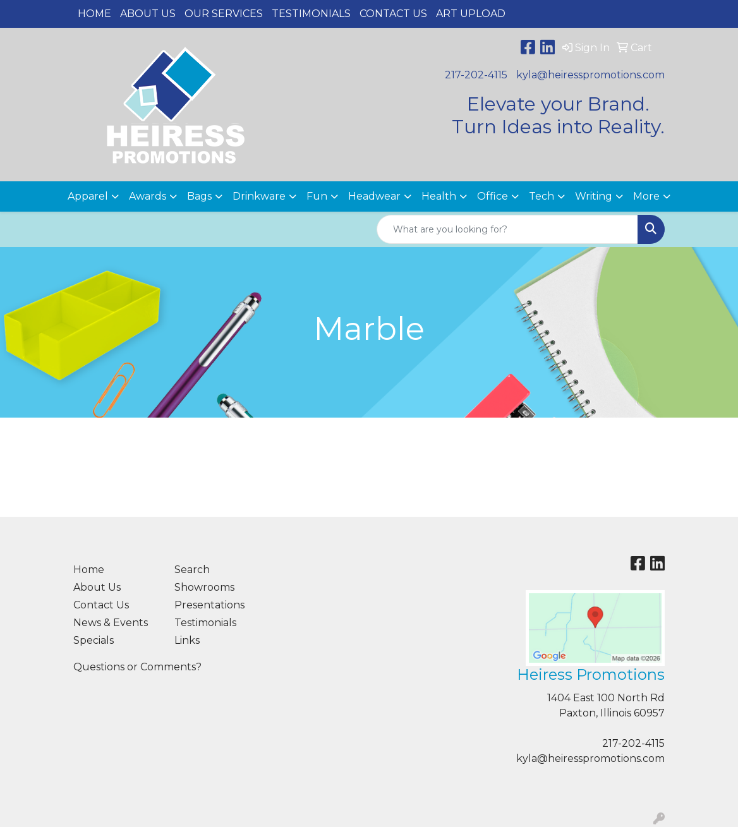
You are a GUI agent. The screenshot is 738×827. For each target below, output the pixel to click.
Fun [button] (316, 196)
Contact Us (393, 14)
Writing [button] (593, 196)
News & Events (110, 623)
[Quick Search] (507, 229)
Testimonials (311, 14)
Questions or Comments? (137, 667)
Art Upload (470, 14)
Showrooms (204, 587)
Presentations (209, 605)
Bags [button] (199, 196)
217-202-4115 (476, 75)
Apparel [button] (88, 196)
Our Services (223, 14)
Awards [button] (147, 196)
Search (192, 570)
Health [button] (438, 196)
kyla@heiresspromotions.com (590, 75)
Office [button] (492, 196)
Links (187, 640)
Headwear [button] (374, 196)
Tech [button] (541, 196)
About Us (148, 14)
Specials (93, 640)
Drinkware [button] (259, 196)
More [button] (646, 196)
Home (94, 14)
